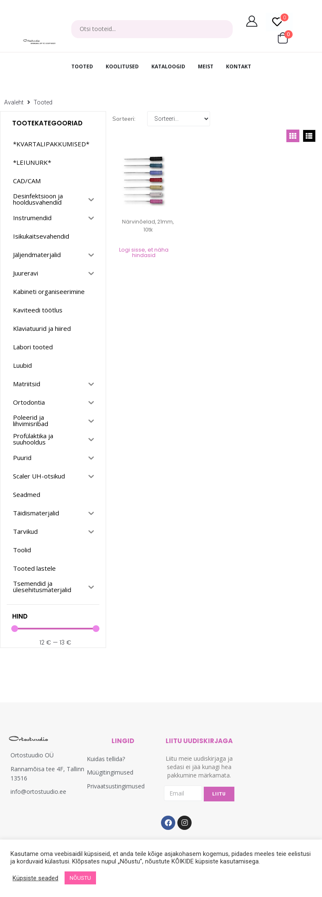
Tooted (43, 102)
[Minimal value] (55, 628)
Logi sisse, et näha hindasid (144, 252)
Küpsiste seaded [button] (35, 878)
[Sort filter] (178, 118)
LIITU (219, 794)
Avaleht (13, 102)
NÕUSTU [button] (80, 878)
